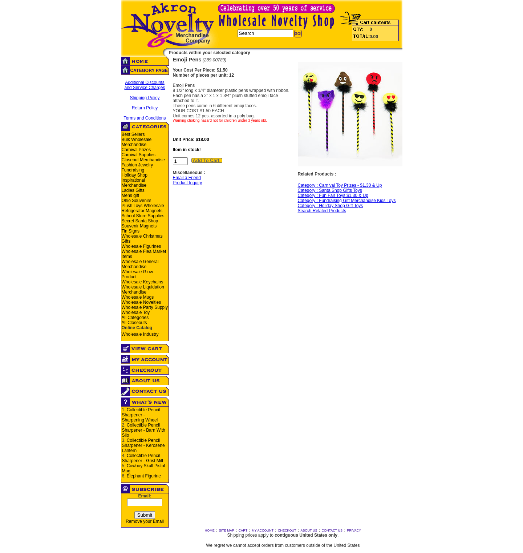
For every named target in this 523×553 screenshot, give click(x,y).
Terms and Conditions (144, 118)
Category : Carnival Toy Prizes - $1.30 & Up (340, 185)
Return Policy (145, 107)
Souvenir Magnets (139, 226)
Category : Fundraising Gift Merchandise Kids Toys (347, 200)
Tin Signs (131, 231)
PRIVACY (354, 530)
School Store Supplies (143, 215)
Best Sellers (133, 134)
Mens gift (130, 195)
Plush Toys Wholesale (143, 205)
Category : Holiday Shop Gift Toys (330, 205)
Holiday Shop (134, 175)
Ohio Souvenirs (136, 200)
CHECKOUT (287, 530)
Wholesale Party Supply (145, 307)
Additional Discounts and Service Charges (144, 85)
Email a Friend (187, 177)
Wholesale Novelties (141, 302)
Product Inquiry (187, 182)
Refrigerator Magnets (142, 210)
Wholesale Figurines (141, 246)
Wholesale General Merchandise (140, 264)
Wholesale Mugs (138, 297)
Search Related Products (322, 210)
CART (243, 530)
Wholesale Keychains (142, 281)
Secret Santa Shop (140, 220)
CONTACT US (331, 530)
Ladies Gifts (133, 190)
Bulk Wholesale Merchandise (137, 142)
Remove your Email (145, 521)
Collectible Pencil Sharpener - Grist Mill (142, 458)
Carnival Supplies (138, 154)
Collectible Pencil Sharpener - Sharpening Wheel (141, 415)
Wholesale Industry (140, 334)
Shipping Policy (144, 97)
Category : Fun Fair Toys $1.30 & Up (333, 195)
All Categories (135, 317)
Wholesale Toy (136, 312)
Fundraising (133, 170)
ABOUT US (309, 530)
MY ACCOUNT (262, 530)
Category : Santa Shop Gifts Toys (330, 190)
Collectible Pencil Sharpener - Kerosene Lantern (143, 445)
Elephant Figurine (144, 476)
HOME (210, 530)
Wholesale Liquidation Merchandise (143, 289)
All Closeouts (134, 322)
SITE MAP (226, 530)
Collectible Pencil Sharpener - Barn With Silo (143, 430)
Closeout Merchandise (143, 159)
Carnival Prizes (136, 149)
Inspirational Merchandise (134, 183)
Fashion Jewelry (137, 164)
